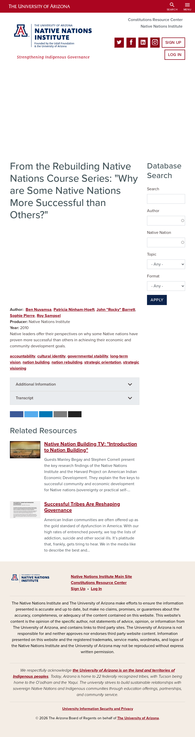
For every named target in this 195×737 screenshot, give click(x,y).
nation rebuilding (67, 362)
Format (153, 276)
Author (153, 210)
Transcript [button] (24, 398)
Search (153, 189)
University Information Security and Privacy (97, 709)
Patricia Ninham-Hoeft (74, 309)
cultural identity (51, 356)
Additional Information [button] (36, 384)
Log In (175, 54)
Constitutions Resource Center (155, 19)
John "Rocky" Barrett (115, 309)
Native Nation (159, 232)
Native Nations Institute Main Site (101, 576)
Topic (151, 254)
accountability (22, 356)
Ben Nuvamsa (39, 309)
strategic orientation (102, 362)
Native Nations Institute (162, 26)
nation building (36, 362)
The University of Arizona (138, 718)
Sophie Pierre (22, 315)
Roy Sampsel (49, 315)
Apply (157, 300)
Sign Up (173, 42)
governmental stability (88, 356)
